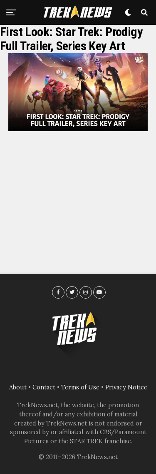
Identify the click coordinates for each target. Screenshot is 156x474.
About (18, 387)
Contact (43, 387)
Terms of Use (80, 387)
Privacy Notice (126, 387)
